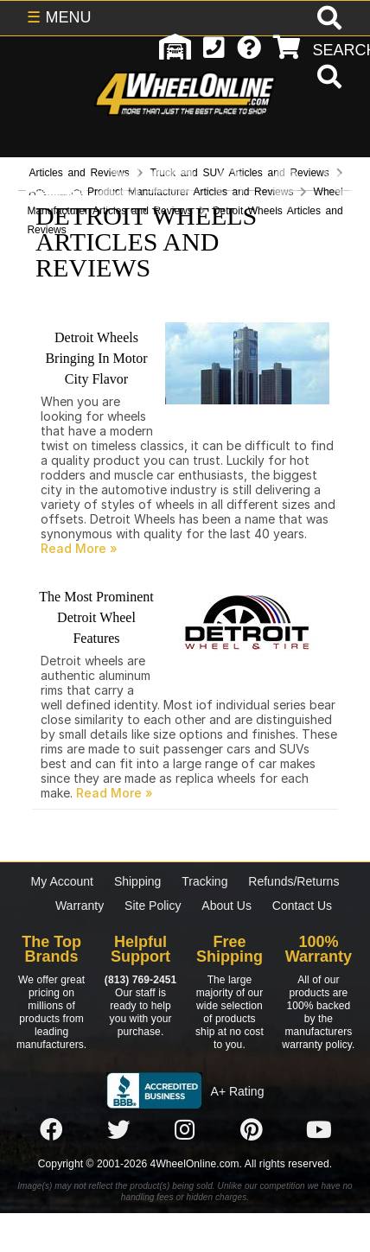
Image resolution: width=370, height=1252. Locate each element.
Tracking (204, 881)
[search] (327, 78)
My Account (62, 881)
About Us (226, 905)
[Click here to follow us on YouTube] (319, 1130)
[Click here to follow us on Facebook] (51, 1130)
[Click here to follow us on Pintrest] (251, 1130)
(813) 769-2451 (140, 980)
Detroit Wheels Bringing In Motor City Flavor (96, 358)
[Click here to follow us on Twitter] (118, 1130)
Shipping (138, 881)
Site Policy (152, 905)
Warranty (79, 905)
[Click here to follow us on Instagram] (185, 1130)
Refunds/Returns (293, 881)
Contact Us (302, 905)
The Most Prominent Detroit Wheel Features (96, 617)
